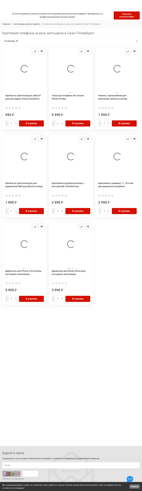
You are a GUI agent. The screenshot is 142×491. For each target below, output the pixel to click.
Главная (6, 24)
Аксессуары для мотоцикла (27, 24)
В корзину (31, 123)
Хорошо (134, 486)
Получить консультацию (126, 15)
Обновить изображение (13, 479)
